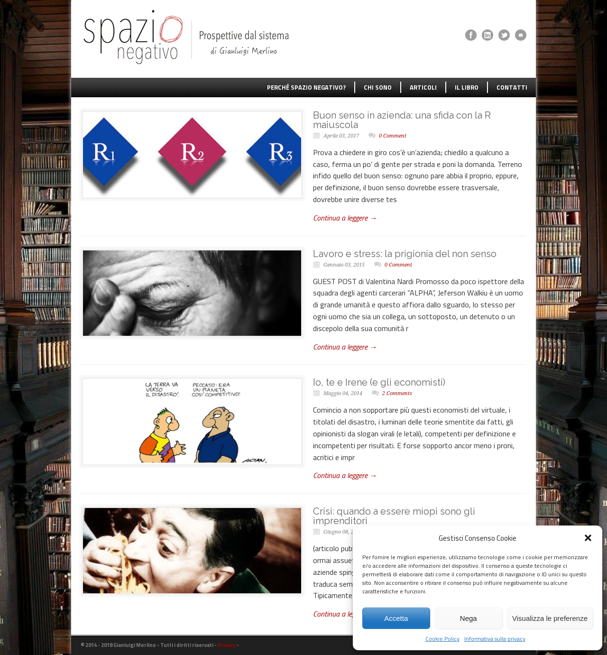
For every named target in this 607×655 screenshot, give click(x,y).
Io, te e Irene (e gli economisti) (379, 382)
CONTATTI (512, 87)
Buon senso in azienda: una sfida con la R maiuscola (402, 120)
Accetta (396, 618)
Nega (468, 618)
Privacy (227, 645)
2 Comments (397, 393)
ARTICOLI (423, 87)
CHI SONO (378, 87)
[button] (588, 538)
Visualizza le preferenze (550, 618)
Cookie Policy (442, 638)
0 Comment (392, 136)
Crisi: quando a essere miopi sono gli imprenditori (394, 516)
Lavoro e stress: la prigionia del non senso (405, 253)
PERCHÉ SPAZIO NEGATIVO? (306, 87)
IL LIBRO (466, 87)
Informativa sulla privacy (494, 638)
